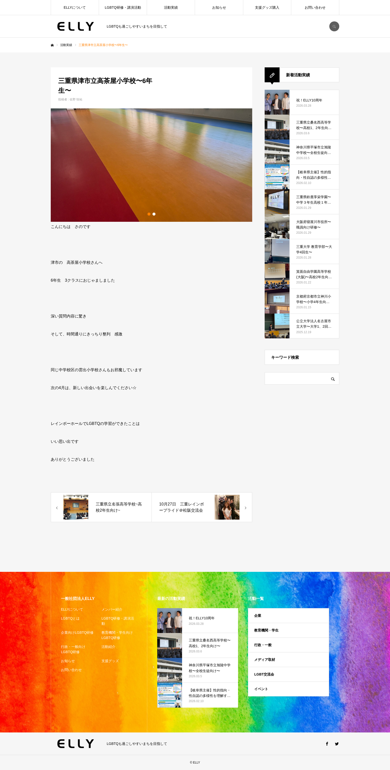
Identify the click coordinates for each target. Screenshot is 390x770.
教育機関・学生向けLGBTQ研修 (117, 635)
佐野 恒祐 (76, 99)
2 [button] (153, 214)
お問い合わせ (315, 7)
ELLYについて (75, 7)
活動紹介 (108, 647)
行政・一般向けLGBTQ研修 (73, 649)
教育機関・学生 (266, 630)
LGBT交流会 (264, 674)
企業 (257, 616)
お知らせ (219, 7)
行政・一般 (263, 645)
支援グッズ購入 (267, 7)
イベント (261, 689)
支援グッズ (110, 661)
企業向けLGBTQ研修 (77, 632)
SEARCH (334, 26)
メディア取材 (264, 660)
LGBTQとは (70, 618)
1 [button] (148, 214)
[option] (151, 165)
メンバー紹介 (111, 609)
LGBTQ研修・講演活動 (123, 7)
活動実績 (171, 7)
